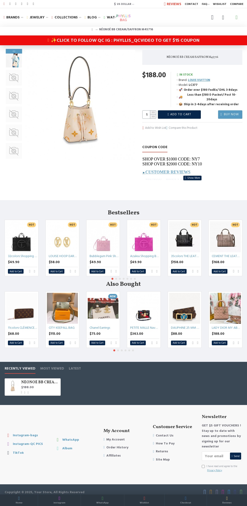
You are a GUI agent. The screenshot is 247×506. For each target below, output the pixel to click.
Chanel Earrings (100, 322)
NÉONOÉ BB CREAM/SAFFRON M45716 (40, 376)
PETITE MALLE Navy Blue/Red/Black (144, 322)
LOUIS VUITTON (199, 80)
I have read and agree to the (219, 463)
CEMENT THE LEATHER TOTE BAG (226, 250)
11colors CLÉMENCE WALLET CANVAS (22, 322)
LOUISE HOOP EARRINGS (63, 250)
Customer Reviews (167, 172)
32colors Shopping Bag (22, 250)
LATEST (75, 362)
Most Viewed (52, 362)
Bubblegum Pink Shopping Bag (104, 250)
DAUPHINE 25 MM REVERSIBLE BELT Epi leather (185, 322)
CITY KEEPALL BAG (62, 322)
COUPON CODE (154, 147)
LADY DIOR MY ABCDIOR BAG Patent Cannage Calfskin (226, 322)
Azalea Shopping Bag (144, 250)
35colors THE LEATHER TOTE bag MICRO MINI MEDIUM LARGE (185, 250)
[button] (14, 157)
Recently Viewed (20, 362)
